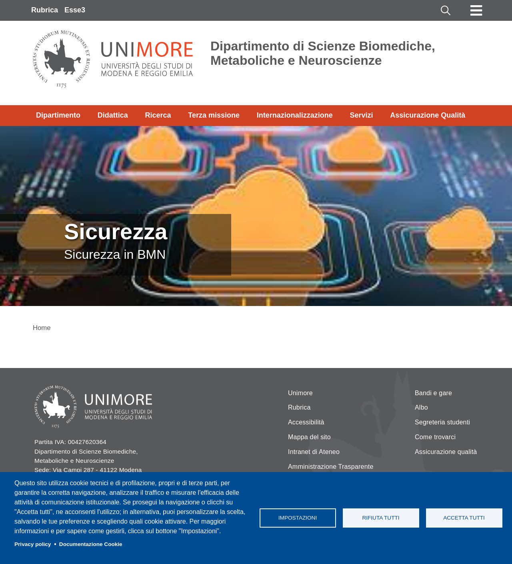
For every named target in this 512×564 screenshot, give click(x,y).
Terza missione (214, 115)
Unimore (300, 393)
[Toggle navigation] (476, 10)
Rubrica (44, 10)
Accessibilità (306, 422)
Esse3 (74, 10)
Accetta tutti (464, 518)
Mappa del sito (309, 437)
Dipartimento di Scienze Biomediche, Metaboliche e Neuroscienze (322, 53)
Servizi (361, 115)
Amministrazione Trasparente (331, 466)
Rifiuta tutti (380, 518)
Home (42, 328)
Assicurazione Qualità (427, 115)
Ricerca (158, 115)
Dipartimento (58, 115)
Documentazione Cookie (90, 544)
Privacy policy (32, 544)
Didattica (113, 115)
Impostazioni (297, 518)
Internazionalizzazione (295, 115)
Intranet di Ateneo (314, 451)
